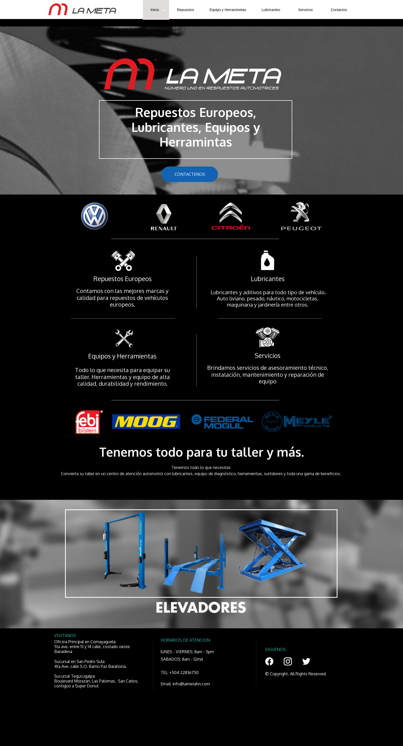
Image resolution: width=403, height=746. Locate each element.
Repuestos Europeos (122, 278)
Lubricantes (268, 278)
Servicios (267, 355)
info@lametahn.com (191, 683)
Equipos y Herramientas (122, 356)
